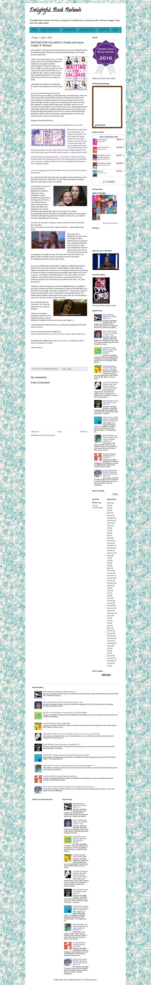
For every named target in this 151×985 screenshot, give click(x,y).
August (109, 503)
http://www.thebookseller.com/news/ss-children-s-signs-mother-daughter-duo (58, 334)
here (41, 327)
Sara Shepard (102, 141)
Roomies (100, 171)
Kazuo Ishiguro (102, 149)
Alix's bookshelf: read (109, 137)
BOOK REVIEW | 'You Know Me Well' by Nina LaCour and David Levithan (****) (110, 438)
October (109, 523)
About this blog (69, 30)
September (110, 553)
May (108, 508)
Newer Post (35, 431)
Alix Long (97, 502)
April (108, 510)
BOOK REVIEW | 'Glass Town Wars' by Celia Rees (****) (110, 402)
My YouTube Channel (50, 30)
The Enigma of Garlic (104, 163)
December (110, 518)
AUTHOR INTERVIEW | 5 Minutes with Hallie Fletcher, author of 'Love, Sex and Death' (110, 385)
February (110, 540)
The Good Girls (102, 139)
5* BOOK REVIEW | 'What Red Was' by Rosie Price (109, 455)
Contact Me (103, 30)
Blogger (94, 980)
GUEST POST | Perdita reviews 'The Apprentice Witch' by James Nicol (110, 419)
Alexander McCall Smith (104, 159)
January (109, 515)
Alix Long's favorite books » (110, 223)
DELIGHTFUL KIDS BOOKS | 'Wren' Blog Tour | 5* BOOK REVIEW (110, 350)
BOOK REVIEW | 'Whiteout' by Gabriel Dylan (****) (109, 316)
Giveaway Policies (87, 30)
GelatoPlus (79, 980)
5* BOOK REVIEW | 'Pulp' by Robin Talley (110, 367)
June (108, 505)
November (110, 520)
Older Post (83, 431)
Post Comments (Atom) (47, 435)
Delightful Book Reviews (55, 11)
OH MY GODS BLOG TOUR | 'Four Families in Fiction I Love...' (110, 333)
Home (34, 30)
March (109, 513)
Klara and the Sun (103, 147)
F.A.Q (115, 30)
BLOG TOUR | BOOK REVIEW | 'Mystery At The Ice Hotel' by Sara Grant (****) (110, 473)
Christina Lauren (102, 173)
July (108, 528)
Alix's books (99, 193)
